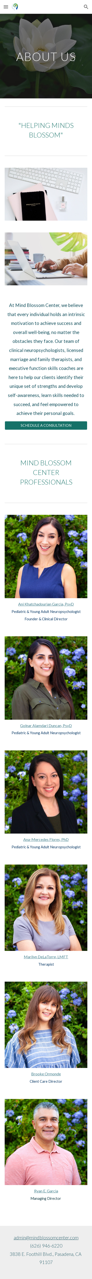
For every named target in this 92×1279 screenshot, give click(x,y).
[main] (46, 55)
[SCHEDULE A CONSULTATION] (46, 425)
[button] (6, 7)
